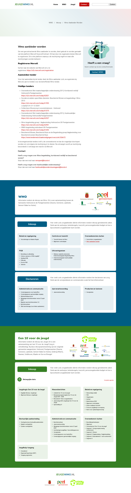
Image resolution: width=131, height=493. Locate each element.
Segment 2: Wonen (91, 432)
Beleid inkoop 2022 (91, 401)
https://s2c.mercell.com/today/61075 (35, 111)
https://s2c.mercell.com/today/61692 (35, 130)
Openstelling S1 (58, 404)
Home (55, 4)
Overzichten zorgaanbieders (94, 239)
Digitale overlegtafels (26, 424)
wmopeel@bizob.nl (42, 161)
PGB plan (23, 260)
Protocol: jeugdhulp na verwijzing (95, 407)
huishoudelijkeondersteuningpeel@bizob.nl (51, 167)
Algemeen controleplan (60, 241)
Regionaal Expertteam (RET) (28, 453)
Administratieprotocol (27, 296)
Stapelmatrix (89, 397)
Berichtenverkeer (25, 304)
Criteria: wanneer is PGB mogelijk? (30, 256)
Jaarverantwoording (59, 292)
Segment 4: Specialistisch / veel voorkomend (98, 436)
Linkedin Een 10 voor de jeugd (62, 393)
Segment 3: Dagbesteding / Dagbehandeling (98, 434)
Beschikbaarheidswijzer (92, 422)
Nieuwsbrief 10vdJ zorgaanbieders (63, 399)
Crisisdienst (24, 451)
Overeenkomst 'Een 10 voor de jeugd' (96, 426)
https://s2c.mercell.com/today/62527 (35, 118)
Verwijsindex (89, 292)
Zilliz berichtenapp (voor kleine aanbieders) (32, 306)
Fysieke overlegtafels (26, 426)
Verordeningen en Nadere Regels (30, 239)
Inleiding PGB (24, 258)
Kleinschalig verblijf (91, 393)
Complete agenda (109, 380)
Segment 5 (89, 438)
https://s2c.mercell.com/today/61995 (35, 103)
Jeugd (72, 4)
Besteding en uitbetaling (27, 254)
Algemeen (89, 424)
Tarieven (23, 264)
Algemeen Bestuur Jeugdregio (29, 395)
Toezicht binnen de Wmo (60, 239)
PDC (87, 395)
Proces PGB (24, 262)
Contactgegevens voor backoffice (30, 292)
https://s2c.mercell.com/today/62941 (35, 125)
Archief (88, 399)
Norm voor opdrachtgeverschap (95, 409)
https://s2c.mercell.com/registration (40, 70)
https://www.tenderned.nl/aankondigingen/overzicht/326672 (43, 137)
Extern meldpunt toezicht (93, 405)
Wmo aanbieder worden (93, 241)
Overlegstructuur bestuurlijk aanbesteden (32, 422)
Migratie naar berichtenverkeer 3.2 (30, 302)
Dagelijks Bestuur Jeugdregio (29, 393)
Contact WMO (97, 72)
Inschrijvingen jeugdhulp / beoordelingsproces (66, 430)
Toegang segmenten (26, 455)
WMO (64, 4)
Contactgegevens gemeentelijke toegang (32, 294)
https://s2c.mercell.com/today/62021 (35, 96)
